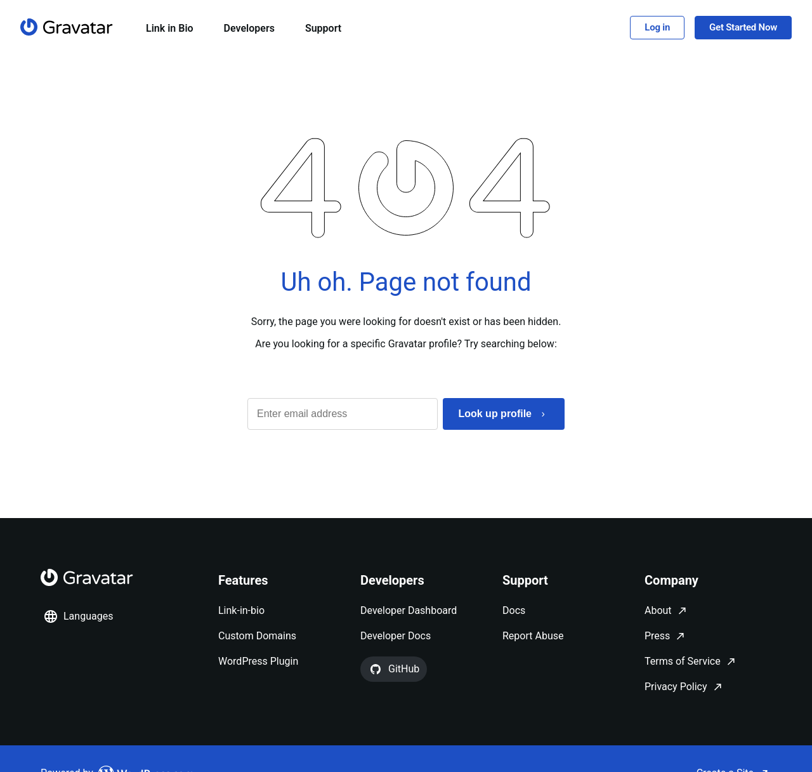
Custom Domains (257, 636)
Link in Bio (169, 28)
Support (323, 28)
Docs (513, 610)
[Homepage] (66, 27)
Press (657, 636)
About (658, 610)
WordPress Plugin (258, 661)
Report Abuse (532, 636)
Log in (657, 27)
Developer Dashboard (408, 610)
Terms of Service (683, 661)
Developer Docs (395, 636)
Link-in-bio (241, 610)
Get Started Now (743, 27)
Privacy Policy (676, 687)
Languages (78, 616)
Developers (249, 28)
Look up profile (495, 413)
